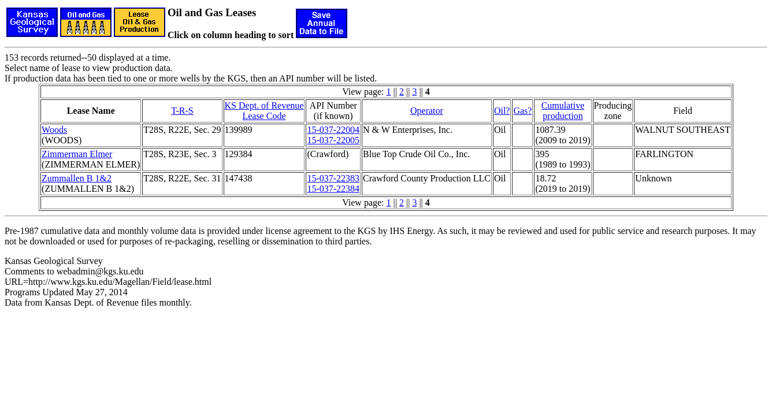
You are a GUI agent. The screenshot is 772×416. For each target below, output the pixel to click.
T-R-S (182, 111)
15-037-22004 (333, 130)
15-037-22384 (333, 189)
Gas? (522, 111)
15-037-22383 (333, 178)
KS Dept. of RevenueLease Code (264, 111)
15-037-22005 (333, 140)
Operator (426, 111)
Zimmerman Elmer (77, 154)
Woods (54, 130)
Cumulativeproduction (563, 111)
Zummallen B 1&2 (77, 178)
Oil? (502, 111)
